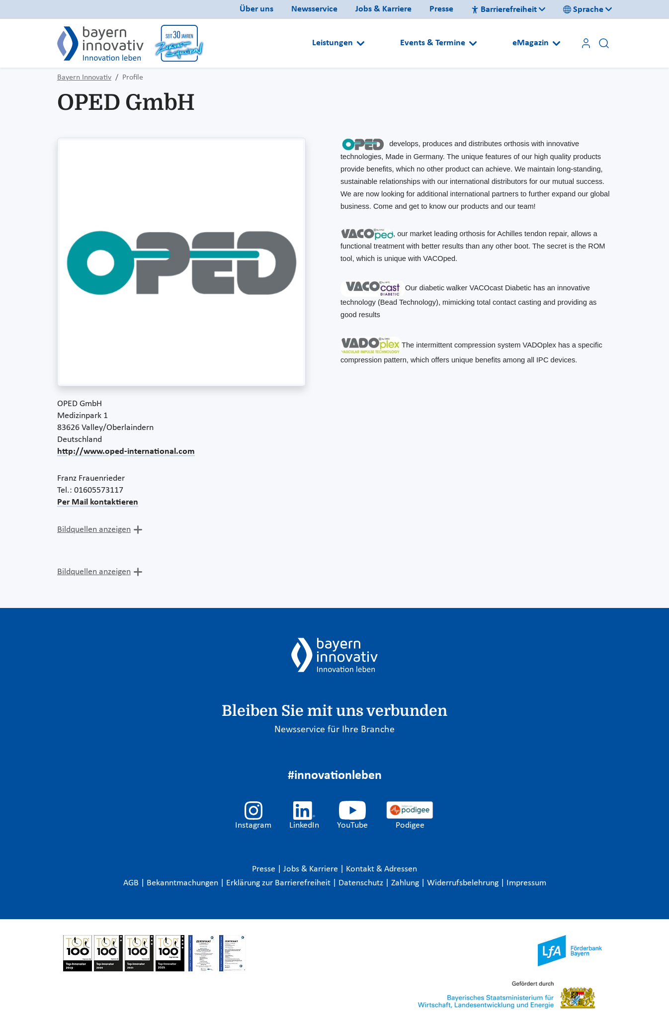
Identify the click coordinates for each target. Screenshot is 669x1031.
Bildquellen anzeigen (94, 529)
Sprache (583, 9)
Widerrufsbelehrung (464, 883)
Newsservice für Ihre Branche (334, 730)
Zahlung (406, 883)
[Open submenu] (360, 43)
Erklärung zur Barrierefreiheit (279, 883)
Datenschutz (361, 883)
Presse (441, 9)
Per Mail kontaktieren (97, 502)
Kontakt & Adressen (381, 869)
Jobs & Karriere (383, 9)
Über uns (256, 9)
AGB (132, 883)
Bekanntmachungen (183, 883)
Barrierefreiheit (504, 9)
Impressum (526, 883)
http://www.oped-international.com (126, 451)
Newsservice (314, 9)
